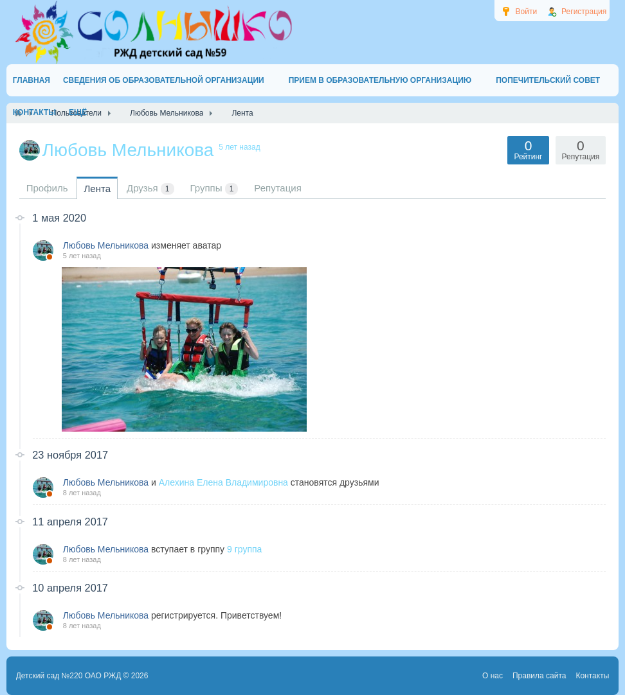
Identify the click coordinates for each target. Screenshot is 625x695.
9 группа (244, 549)
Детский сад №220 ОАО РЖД (69, 675)
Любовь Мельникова (106, 245)
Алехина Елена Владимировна (223, 482)
